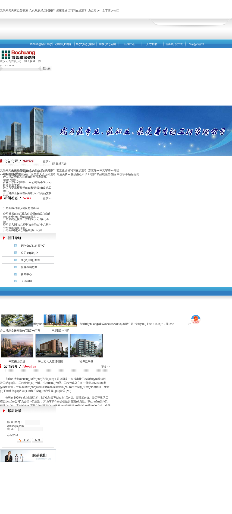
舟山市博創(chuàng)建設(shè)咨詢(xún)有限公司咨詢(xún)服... (26, 172)
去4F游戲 (181, 324)
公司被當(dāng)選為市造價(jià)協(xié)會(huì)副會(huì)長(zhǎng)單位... (27, 215)
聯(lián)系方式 (174, 44)
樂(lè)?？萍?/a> (165, 324)
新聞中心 (129, 44)
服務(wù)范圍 (107, 44)
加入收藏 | (30, 61)
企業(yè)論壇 (196, 44)
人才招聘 (151, 44)
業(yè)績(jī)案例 (85, 44)
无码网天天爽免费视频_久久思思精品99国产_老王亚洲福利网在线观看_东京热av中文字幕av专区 (59, 10)
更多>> (47, 161)
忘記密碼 (12, 435)
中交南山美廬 (17, 361)
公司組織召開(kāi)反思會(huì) (21, 208)
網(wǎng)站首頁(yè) (41, 44)
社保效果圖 (86, 361)
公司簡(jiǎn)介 (63, 44)
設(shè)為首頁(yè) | (11, 61)
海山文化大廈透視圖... (51, 361)
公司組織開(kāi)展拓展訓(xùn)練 (22, 230)
